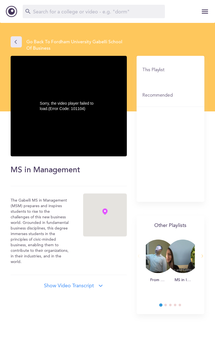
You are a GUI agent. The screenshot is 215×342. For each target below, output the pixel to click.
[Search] (94, 11)
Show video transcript (69, 285)
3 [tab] (173, 306)
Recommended (157, 95)
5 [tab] (182, 306)
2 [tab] (168, 306)
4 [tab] (178, 306)
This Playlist (153, 70)
